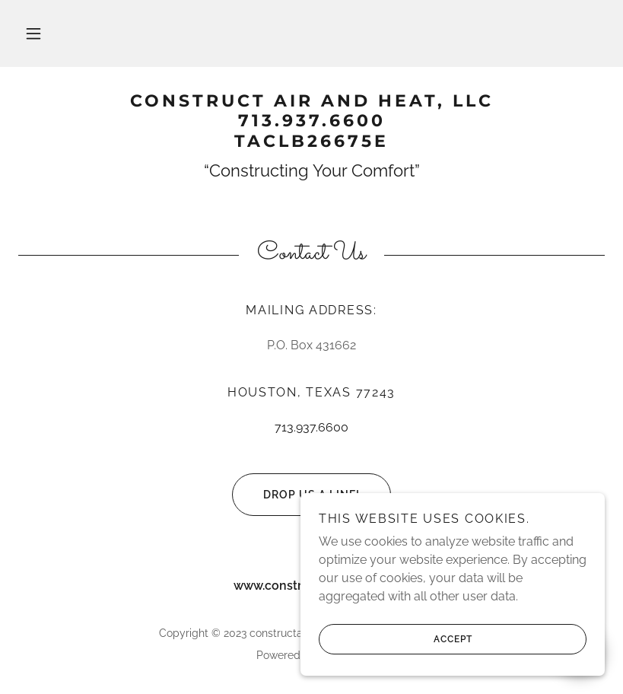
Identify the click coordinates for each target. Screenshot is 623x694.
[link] (311, 142)
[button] (33, 33)
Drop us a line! (296, 494)
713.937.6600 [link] (311, 427)
